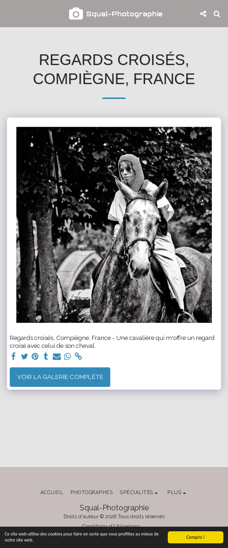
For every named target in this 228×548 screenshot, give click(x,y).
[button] (10, 13)
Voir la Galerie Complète (60, 376)
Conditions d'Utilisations (111, 526)
